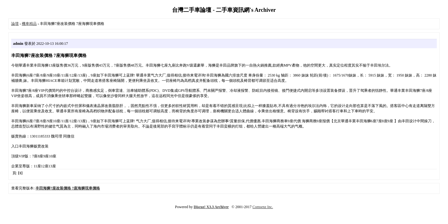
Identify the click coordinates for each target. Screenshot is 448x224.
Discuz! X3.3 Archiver (211, 207)
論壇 (15, 23)
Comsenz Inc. (262, 207)
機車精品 (29, 23)
